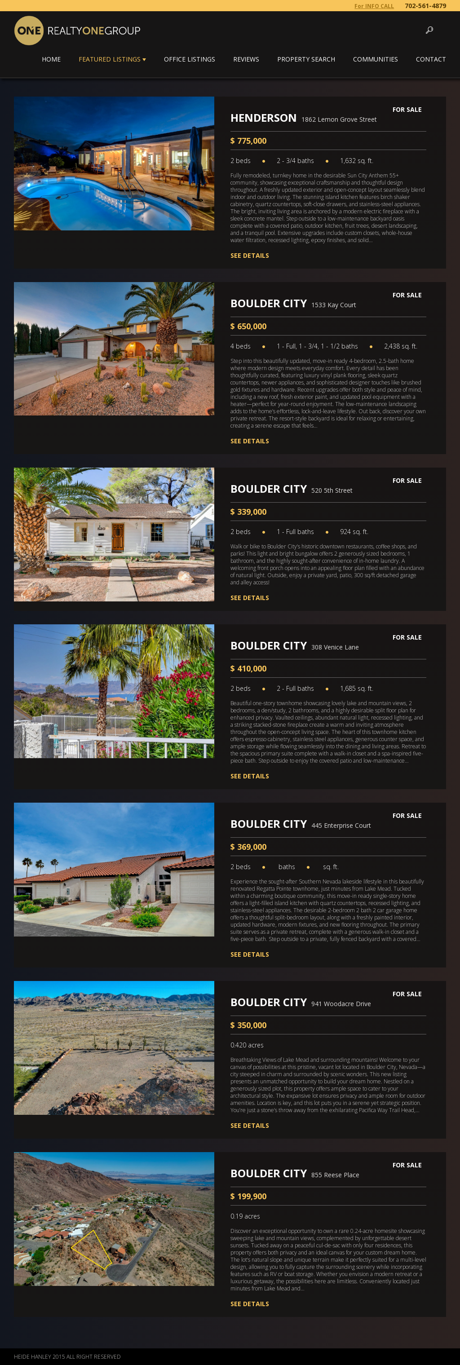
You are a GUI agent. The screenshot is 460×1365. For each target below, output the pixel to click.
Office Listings (189, 59)
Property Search (306, 59)
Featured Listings (110, 59)
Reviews (246, 59)
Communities (375, 59)
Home (51, 59)
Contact (431, 59)
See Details (249, 255)
